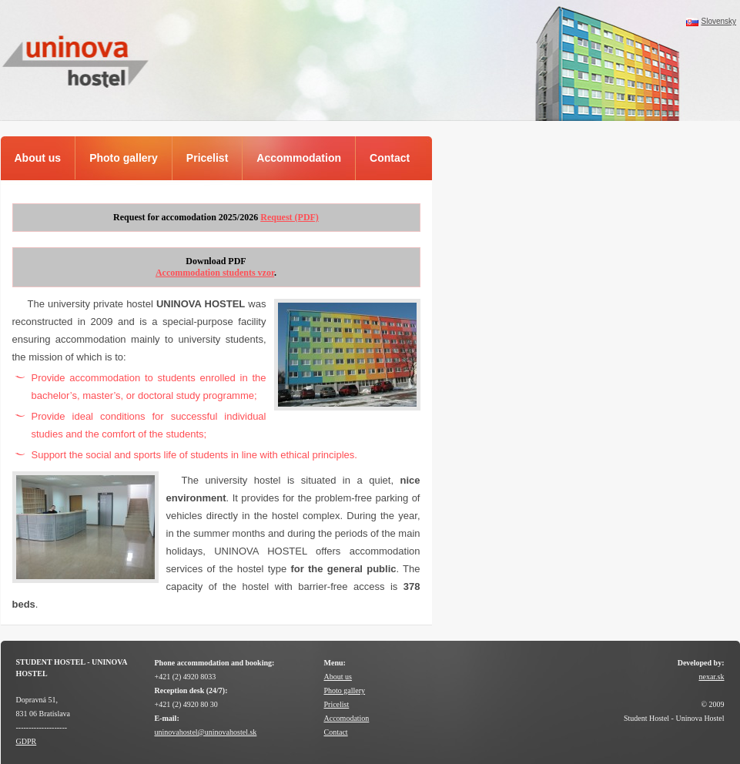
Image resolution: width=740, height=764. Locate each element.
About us (338, 676)
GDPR (26, 741)
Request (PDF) (289, 217)
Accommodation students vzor (215, 272)
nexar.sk (711, 676)
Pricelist (337, 704)
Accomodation (347, 718)
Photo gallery (345, 690)
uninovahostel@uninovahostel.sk (206, 732)
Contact (336, 732)
